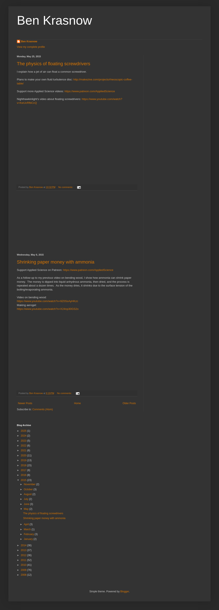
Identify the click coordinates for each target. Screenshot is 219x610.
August (28, 494)
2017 (24, 470)
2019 (24, 460)
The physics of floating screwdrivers (53, 63)
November (30, 484)
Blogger (124, 591)
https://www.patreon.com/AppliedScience (90, 91)
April (26, 524)
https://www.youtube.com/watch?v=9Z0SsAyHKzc (47, 301)
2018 (24, 465)
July (26, 499)
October (28, 489)
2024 (24, 435)
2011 (24, 560)
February (29, 534)
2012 (24, 555)
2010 (24, 564)
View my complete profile (31, 46)
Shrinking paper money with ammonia (55, 262)
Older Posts (129, 403)
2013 (24, 550)
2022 (24, 445)
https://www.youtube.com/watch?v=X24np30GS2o (48, 308)
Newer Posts (25, 403)
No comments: (66, 187)
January (28, 539)
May (26, 508)
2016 (24, 475)
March (28, 529)
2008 (24, 574)
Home (77, 403)
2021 (24, 450)
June (27, 504)
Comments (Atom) (42, 409)
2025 (24, 430)
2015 (24, 480)
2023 (24, 440)
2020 (24, 455)
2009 (24, 570)
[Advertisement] (76, 222)
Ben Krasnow (54, 20)
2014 (24, 545)
